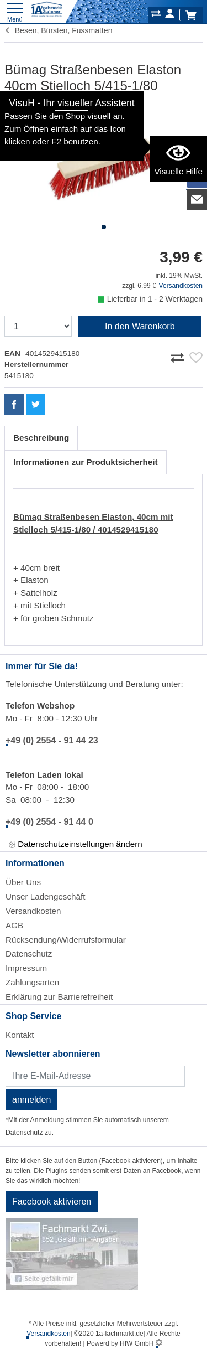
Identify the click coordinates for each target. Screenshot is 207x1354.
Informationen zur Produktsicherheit (85, 462)
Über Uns (23, 882)
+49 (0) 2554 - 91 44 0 (49, 821)
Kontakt (20, 1035)
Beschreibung (41, 437)
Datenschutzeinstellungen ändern (75, 844)
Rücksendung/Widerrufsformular (66, 939)
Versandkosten (181, 286)
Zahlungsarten (32, 982)
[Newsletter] (95, 1076)
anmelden (31, 1099)
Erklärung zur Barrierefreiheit (59, 996)
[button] (104, 227)
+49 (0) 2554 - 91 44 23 (52, 740)
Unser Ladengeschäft (45, 896)
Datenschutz (29, 953)
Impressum (26, 968)
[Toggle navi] (14, 11)
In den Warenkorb (140, 326)
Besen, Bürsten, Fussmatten (58, 30)
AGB (14, 925)
